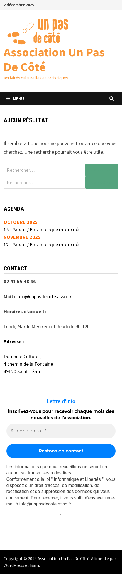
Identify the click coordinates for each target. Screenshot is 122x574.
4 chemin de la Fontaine (28, 364)
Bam (34, 565)
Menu (15, 98)
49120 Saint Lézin (22, 371)
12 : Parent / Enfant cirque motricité (41, 244)
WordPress (14, 565)
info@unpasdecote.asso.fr (44, 296)
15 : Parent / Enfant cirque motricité (41, 229)
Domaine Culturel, (22, 356)
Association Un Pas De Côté (54, 59)
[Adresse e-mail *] (61, 431)
